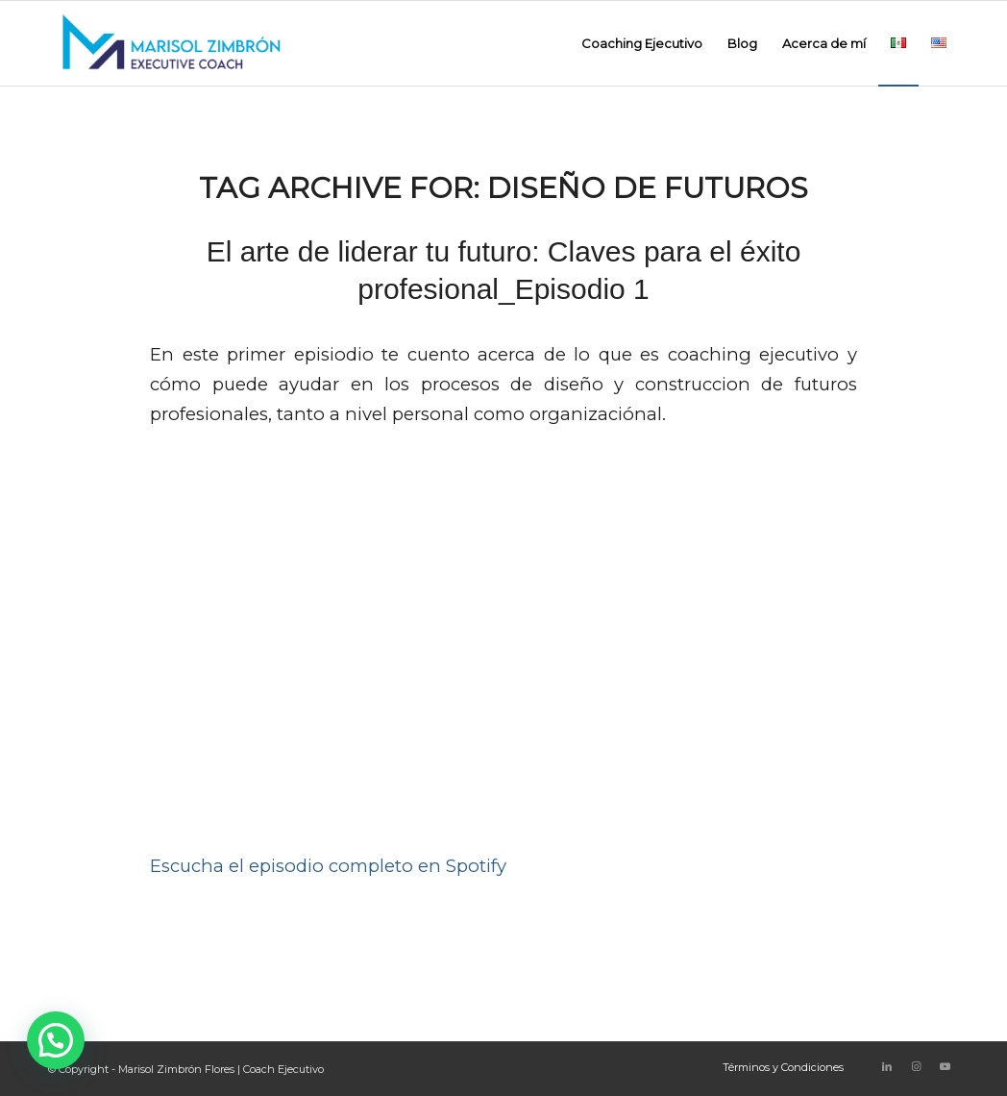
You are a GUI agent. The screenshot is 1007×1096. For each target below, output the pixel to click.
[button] (56, 1040)
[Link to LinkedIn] (886, 1066)
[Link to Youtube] (944, 1066)
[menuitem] (642, 43)
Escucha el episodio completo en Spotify (328, 866)
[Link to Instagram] (915, 1066)
